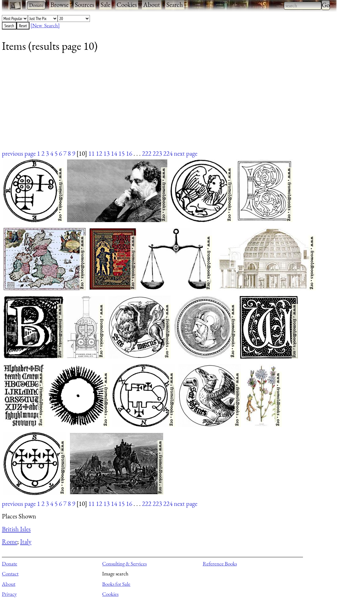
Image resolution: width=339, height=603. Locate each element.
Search (174, 4)
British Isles (16, 529)
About (151, 4)
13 (106, 153)
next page (185, 153)
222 (146, 153)
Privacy (9, 593)
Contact (10, 573)
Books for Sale (116, 583)
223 (157, 153)
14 (114, 153)
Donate (9, 563)
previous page (19, 153)
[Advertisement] (165, 105)
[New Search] (45, 25)
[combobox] (302, 6)
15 (121, 153)
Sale (105, 4)
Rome (9, 541)
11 (91, 153)
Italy (25, 541)
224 (168, 153)
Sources (84, 4)
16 (129, 153)
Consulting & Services (124, 563)
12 (99, 153)
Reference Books (220, 563)
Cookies (127, 4)
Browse (59, 4)
